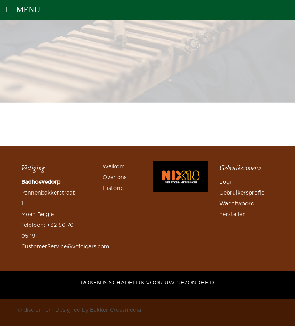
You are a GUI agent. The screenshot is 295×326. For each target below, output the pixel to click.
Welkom (113, 167)
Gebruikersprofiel (242, 193)
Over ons (115, 177)
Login (227, 182)
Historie (113, 188)
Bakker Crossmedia (115, 310)
